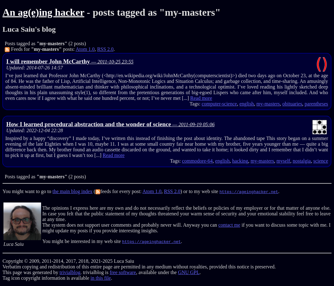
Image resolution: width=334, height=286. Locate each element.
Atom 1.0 (85, 49)
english (246, 103)
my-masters (268, 103)
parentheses (316, 103)
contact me (229, 225)
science (320, 161)
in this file (101, 278)
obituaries (292, 103)
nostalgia (302, 161)
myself (283, 161)
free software (123, 272)
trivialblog (70, 272)
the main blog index (72, 191)
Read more (201, 98)
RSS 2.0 (105, 49)
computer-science (219, 103)
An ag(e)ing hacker (43, 12)
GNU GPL (188, 272)
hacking (240, 161)
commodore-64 (197, 161)
